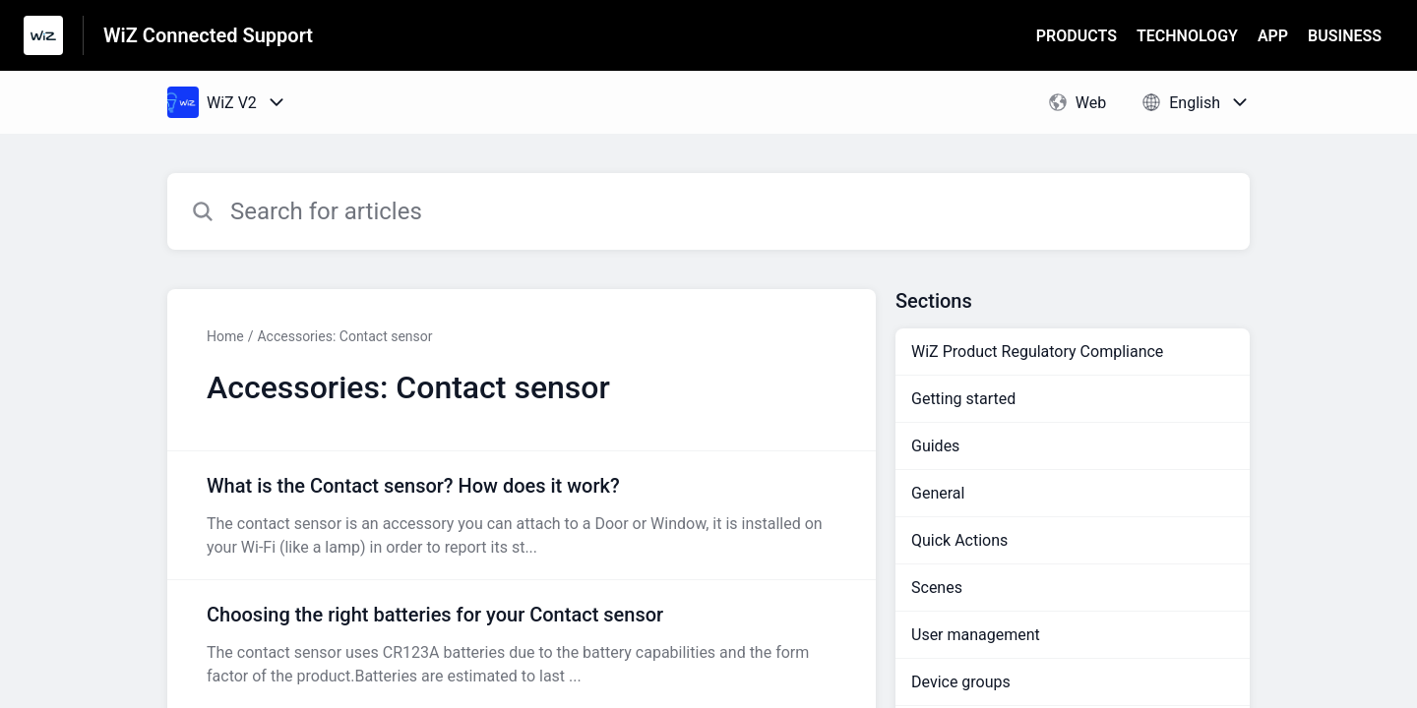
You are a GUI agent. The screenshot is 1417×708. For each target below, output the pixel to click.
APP (1273, 36)
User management (975, 634)
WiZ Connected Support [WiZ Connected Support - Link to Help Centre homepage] (208, 35)
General (937, 493)
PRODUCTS (1076, 36)
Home (225, 336)
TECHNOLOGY (1187, 36)
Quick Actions (959, 540)
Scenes (936, 587)
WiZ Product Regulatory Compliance (1037, 351)
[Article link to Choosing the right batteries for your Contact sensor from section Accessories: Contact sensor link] (521, 644)
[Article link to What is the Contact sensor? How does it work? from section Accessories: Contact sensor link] (521, 515)
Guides (935, 446)
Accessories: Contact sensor (344, 336)
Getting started (963, 398)
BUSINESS (1345, 36)
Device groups (961, 682)
